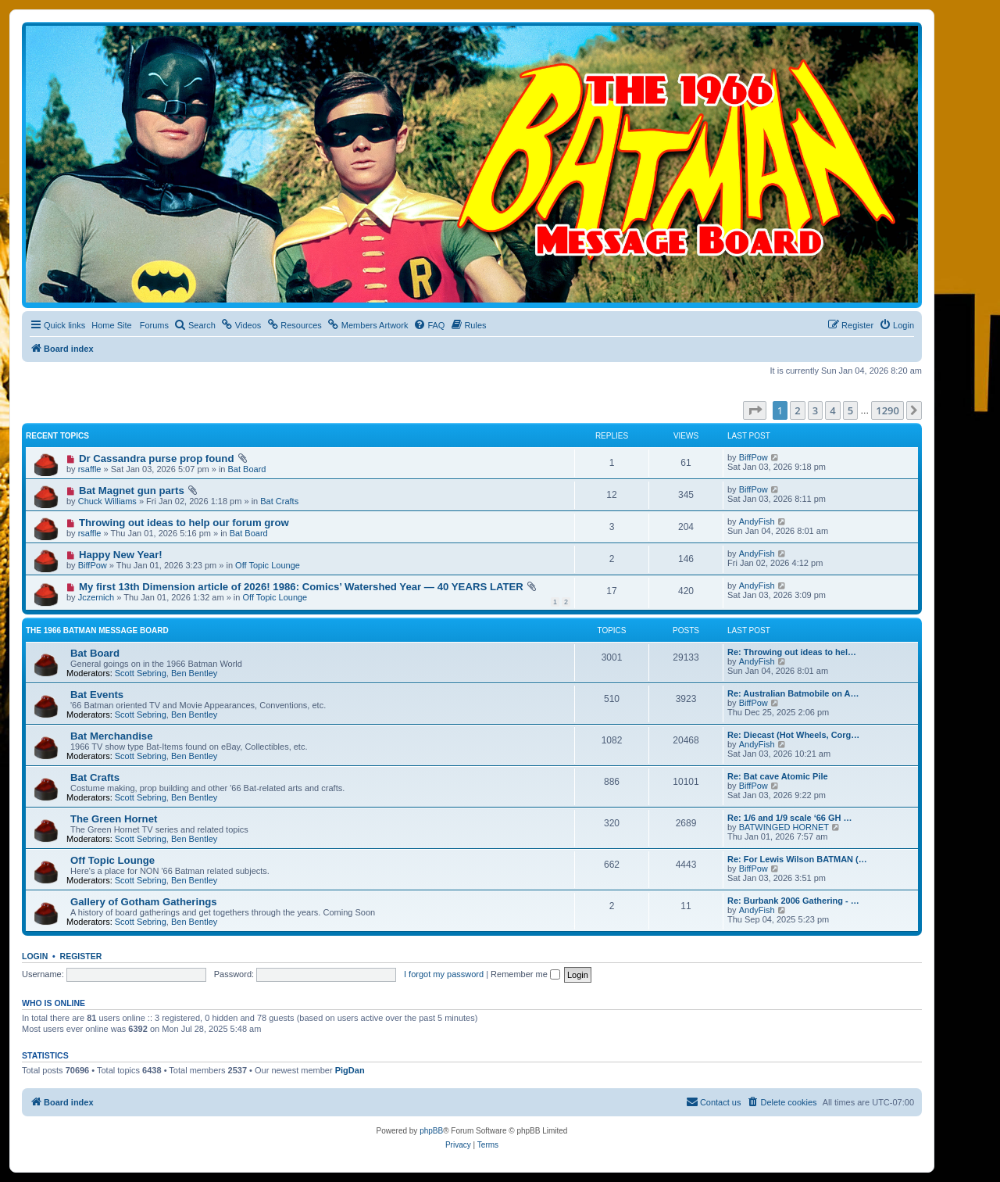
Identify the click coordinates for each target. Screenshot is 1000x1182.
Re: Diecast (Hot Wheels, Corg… (793, 735)
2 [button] (797, 410)
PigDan (350, 1070)
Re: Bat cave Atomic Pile (777, 776)
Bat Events (96, 694)
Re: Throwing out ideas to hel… (791, 652)
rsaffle (90, 469)
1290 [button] (887, 410)
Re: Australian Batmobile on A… (793, 693)
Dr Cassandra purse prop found (156, 458)
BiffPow (753, 457)
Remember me (525, 974)
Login (35, 956)
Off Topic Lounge (267, 565)
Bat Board (247, 469)
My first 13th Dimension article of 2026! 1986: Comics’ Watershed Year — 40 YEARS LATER (301, 587)
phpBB (431, 1130)
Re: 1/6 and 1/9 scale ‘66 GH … (789, 817)
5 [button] (850, 410)
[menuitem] (195, 325)
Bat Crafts (279, 501)
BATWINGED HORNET (784, 827)
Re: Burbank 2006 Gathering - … (793, 900)
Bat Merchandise (111, 736)
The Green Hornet (113, 819)
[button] (754, 410)
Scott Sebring (140, 673)
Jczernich (96, 597)
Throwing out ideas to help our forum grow (184, 522)
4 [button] (832, 410)
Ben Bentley (194, 673)
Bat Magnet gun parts (131, 490)
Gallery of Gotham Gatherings (143, 902)
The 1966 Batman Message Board (97, 630)
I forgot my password (444, 974)
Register (81, 956)
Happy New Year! (120, 555)
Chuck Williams (107, 501)
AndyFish (757, 521)
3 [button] (815, 410)
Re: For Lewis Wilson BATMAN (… (797, 859)
